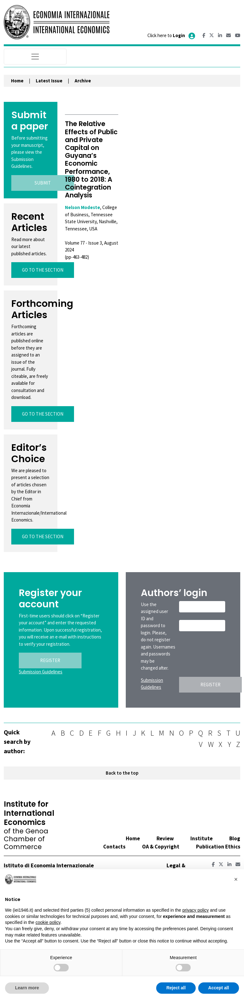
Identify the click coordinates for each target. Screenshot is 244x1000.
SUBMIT (42, 183)
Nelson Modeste (82, 207)
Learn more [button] (27, 987)
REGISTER (50, 660)
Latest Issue (49, 81)
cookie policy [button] (47, 922)
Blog (234, 838)
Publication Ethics (218, 846)
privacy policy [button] (195, 910)
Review (165, 838)
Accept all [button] (218, 987)
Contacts (114, 846)
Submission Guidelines (40, 672)
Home (17, 81)
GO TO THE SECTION (42, 270)
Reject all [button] (175, 987)
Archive (83, 81)
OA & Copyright (160, 846)
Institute (201, 838)
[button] (236, 879)
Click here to (171, 35)
